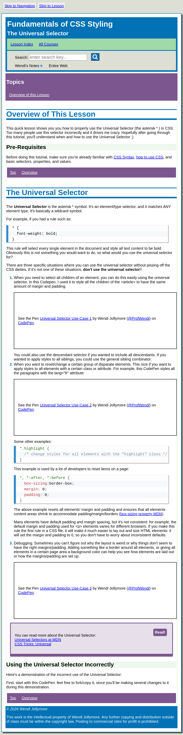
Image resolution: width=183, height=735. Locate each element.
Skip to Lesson (51, 6)
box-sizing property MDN (141, 514)
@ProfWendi (138, 318)
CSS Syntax (124, 157)
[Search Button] (95, 57)
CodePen (26, 323)
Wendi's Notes (29, 66)
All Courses (48, 44)
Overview (29, 172)
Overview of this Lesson (29, 95)
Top (13, 172)
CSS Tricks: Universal (33, 644)
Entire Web (60, 66)
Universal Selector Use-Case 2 (66, 405)
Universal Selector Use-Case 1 (66, 318)
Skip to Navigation (20, 6)
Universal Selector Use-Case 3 (66, 588)
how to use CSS (149, 157)
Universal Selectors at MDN (38, 640)
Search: (51, 57)
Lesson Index (22, 44)
